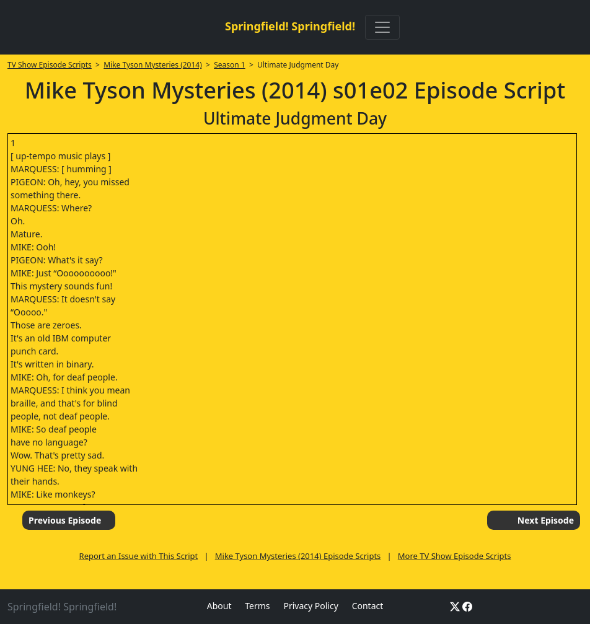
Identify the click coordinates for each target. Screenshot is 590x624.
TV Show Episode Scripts (49, 64)
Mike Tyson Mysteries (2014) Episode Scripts (298, 555)
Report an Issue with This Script (138, 555)
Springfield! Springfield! (290, 26)
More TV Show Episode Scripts (454, 555)
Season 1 (229, 64)
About (219, 606)
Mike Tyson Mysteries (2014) (152, 64)
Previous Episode (65, 520)
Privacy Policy (310, 606)
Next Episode (545, 520)
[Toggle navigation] (382, 27)
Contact (368, 606)
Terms (257, 606)
